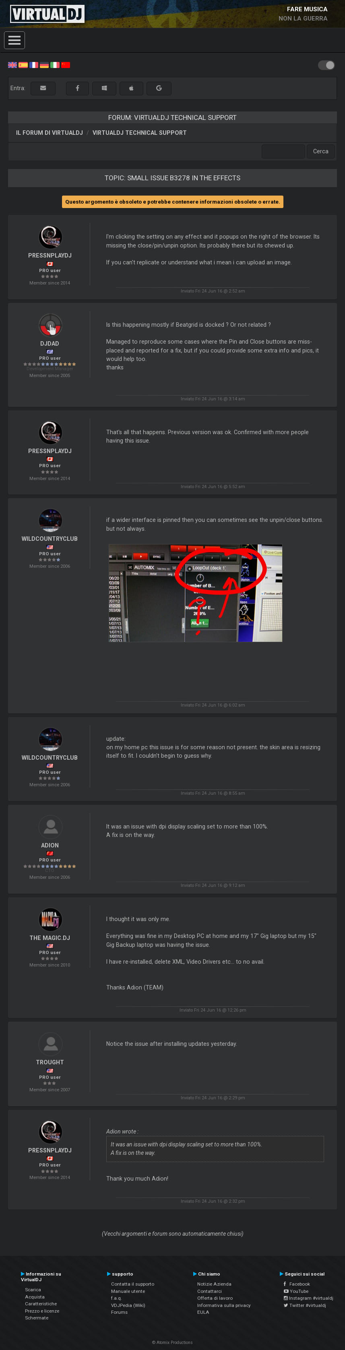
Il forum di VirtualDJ (49, 133)
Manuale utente (128, 1291)
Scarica (33, 1289)
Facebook (297, 1284)
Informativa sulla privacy (224, 1305)
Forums (119, 1312)
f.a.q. (116, 1298)
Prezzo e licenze (42, 1311)
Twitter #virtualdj (305, 1305)
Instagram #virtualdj (308, 1298)
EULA (203, 1312)
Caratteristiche (41, 1304)
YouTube (296, 1291)
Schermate (36, 1318)
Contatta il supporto (132, 1284)
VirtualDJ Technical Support (140, 133)
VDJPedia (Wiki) (128, 1305)
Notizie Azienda (214, 1284)
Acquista (35, 1297)
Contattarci (209, 1291)
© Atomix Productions (172, 1342)
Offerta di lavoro (215, 1298)
